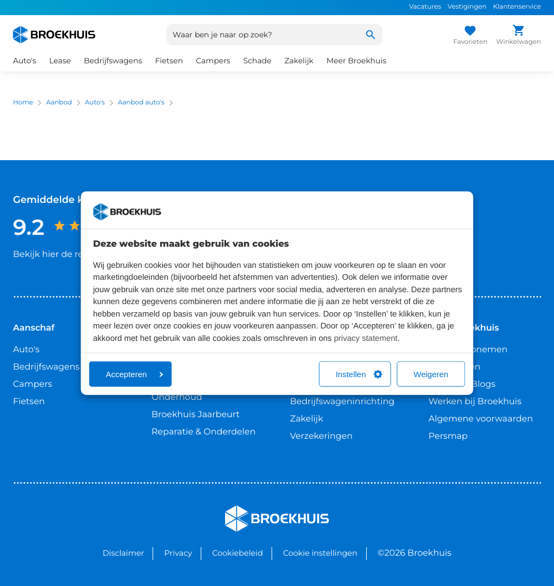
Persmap (447, 436)
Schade (257, 60)
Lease (60, 60)
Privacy (178, 553)
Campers (213, 60)
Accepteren (134, 374)
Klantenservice (517, 7)
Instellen (358, 374)
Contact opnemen (467, 350)
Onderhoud (176, 397)
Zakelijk (299, 60)
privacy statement (366, 338)
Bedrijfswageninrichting (342, 402)
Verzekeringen (321, 436)
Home (23, 102)
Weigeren (431, 374)
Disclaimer (123, 553)
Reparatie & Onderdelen (203, 432)
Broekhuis (247, 510)
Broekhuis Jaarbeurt (195, 415)
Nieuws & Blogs (462, 384)
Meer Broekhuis (356, 60)
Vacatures (425, 7)
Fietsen (169, 60)
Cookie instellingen (320, 553)
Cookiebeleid (237, 553)
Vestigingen (466, 7)
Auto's (24, 60)
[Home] (54, 34)
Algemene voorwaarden (480, 419)
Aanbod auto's (141, 102)
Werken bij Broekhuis (475, 402)
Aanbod (59, 102)
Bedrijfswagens (113, 60)
